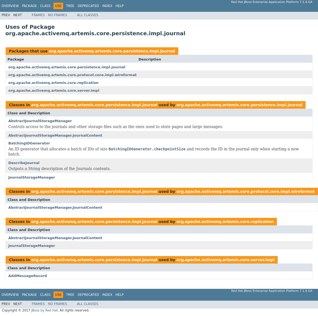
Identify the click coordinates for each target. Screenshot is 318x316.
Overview (10, 6)
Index (107, 6)
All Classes (87, 15)
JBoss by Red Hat (44, 310)
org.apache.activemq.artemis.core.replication (53, 83)
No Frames (57, 15)
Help (119, 6)
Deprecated (88, 6)
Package (29, 6)
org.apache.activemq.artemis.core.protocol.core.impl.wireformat (72, 75)
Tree (70, 6)
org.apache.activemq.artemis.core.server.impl (53, 90)
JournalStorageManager (31, 177)
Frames (38, 15)
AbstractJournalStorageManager (40, 121)
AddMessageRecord (27, 276)
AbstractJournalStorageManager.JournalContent (55, 135)
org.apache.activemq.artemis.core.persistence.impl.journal (112, 51)
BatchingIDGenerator (29, 143)
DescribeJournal (23, 163)
